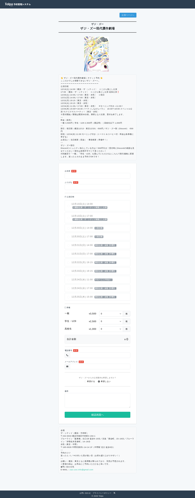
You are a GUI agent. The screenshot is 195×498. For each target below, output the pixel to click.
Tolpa (101, 496)
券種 (67, 308)
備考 (66, 391)
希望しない (106, 381)
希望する (91, 381)
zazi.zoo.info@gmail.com (81, 470)
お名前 (67, 171)
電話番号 (68, 350)
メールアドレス (71, 362)
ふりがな (68, 182)
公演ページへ (128, 15)
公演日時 (69, 197)
